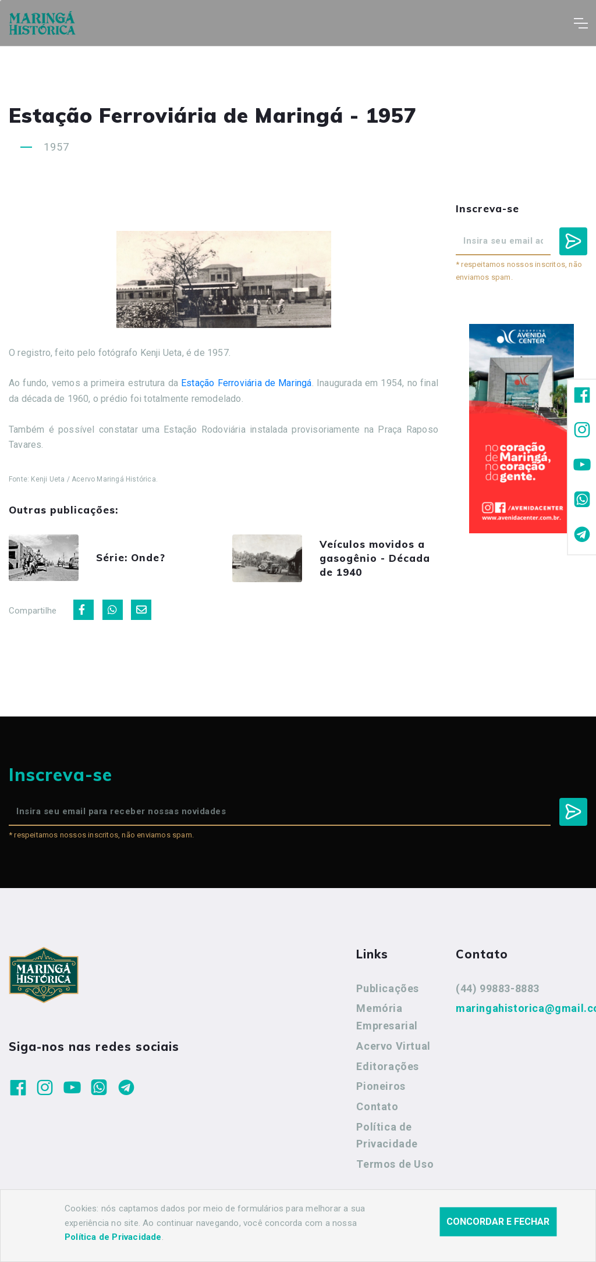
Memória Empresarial (387, 1017)
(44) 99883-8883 (498, 988)
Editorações (387, 1066)
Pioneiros (380, 1086)
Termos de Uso (395, 1164)
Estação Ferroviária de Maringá (246, 382)
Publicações (387, 988)
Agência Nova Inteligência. (360, 1237)
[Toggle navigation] (580, 23)
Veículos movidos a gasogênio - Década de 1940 (375, 558)
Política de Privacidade (387, 1135)
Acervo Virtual (393, 1046)
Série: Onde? (130, 557)
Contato (377, 1106)
